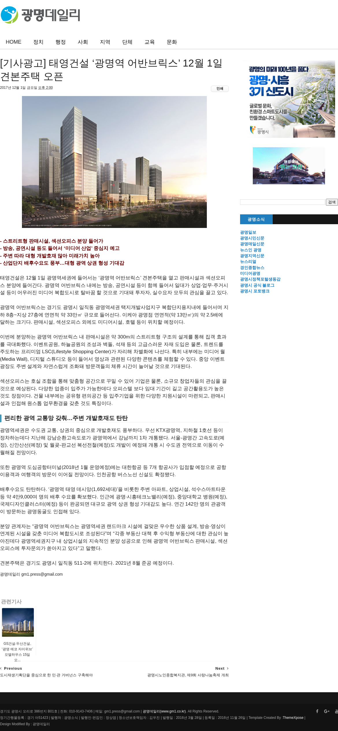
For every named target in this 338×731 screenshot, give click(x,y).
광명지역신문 (252, 255)
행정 (60, 42)
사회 (83, 42)
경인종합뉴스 (252, 267)
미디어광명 (250, 273)
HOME (13, 42)
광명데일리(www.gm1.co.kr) (164, 711)
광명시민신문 (252, 238)
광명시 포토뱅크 (255, 291)
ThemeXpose (293, 718)
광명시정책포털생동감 (260, 279)
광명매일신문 (252, 244)
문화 (172, 42)
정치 (38, 42)
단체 (127, 42)
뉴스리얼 (248, 261)
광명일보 (248, 232)
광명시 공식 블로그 (257, 285)
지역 (105, 42)
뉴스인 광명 (250, 250)
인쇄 (219, 88)
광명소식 (256, 219)
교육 (149, 42)
